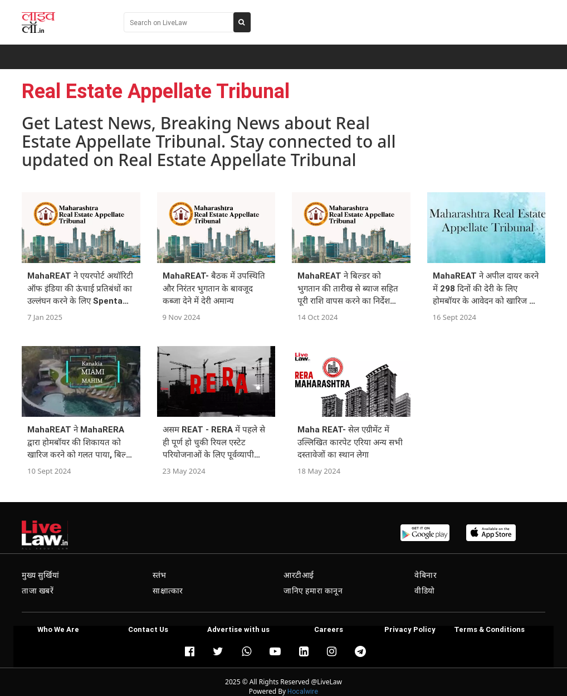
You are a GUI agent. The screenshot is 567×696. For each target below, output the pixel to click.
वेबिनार (425, 575)
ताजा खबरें (38, 591)
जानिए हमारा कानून (313, 591)
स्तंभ (160, 575)
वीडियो (424, 591)
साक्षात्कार (168, 591)
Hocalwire (302, 691)
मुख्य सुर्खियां (40, 575)
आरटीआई (299, 575)
